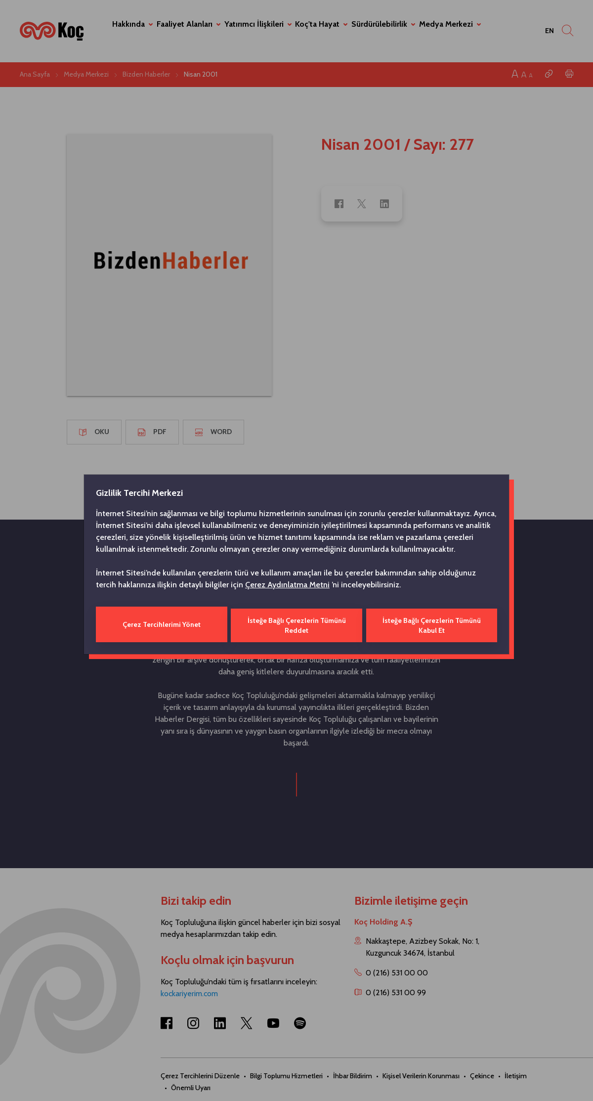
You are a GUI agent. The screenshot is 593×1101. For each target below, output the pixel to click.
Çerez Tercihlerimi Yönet (161, 624)
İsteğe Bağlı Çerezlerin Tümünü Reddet (296, 624)
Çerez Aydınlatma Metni (287, 585)
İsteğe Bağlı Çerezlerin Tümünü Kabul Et (432, 624)
